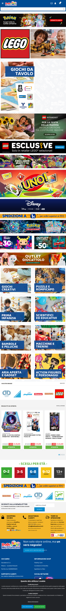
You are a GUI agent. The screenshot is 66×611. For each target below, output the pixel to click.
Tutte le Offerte (60, 405)
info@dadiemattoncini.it (9, 580)
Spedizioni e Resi (39, 569)
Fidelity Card (38, 563)
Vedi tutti (62, 383)
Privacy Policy (5, 598)
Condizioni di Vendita (41, 566)
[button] (60, 3)
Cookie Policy (5, 595)
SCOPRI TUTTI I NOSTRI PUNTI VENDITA (34, 550)
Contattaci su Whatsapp (11, 583)
